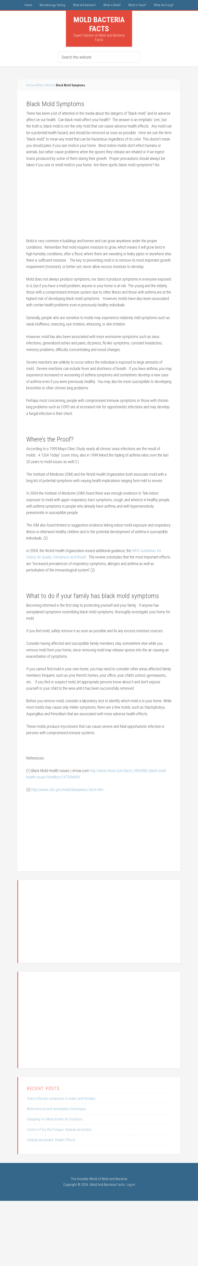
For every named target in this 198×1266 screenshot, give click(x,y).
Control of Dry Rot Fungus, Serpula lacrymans (59, 1129)
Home (30, 85)
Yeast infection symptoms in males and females (61, 1098)
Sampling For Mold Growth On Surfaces (54, 1119)
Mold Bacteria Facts (99, 24)
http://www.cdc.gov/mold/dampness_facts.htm (67, 789)
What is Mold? (44, 85)
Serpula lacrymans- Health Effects (51, 1140)
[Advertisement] (99, 205)
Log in (131, 1185)
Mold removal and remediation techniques (56, 1109)
